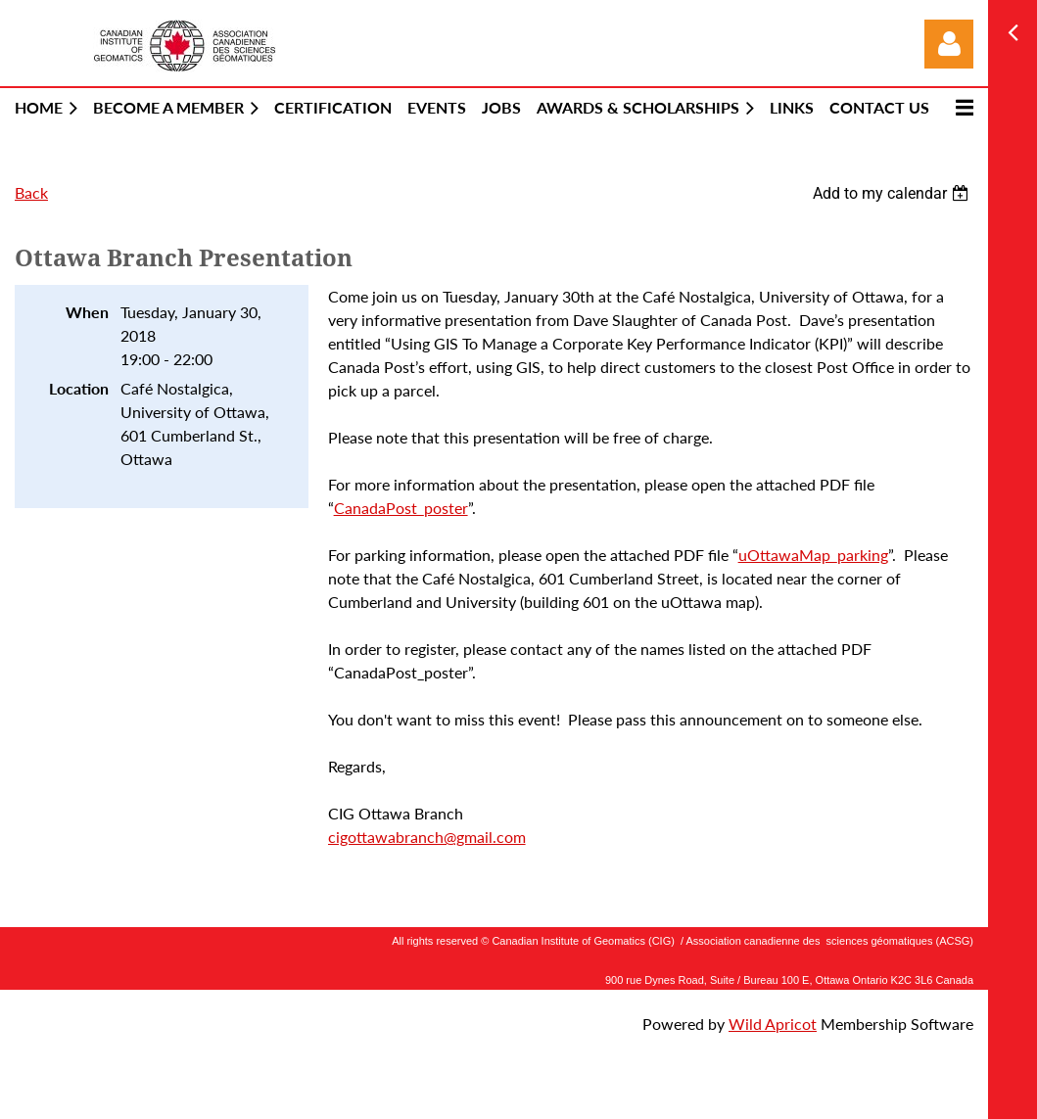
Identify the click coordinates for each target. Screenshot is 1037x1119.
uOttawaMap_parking (813, 554)
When (87, 312)
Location (79, 388)
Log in (948, 44)
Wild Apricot (773, 1023)
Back (31, 192)
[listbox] (893, 193)
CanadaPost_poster (401, 507)
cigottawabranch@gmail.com (427, 836)
